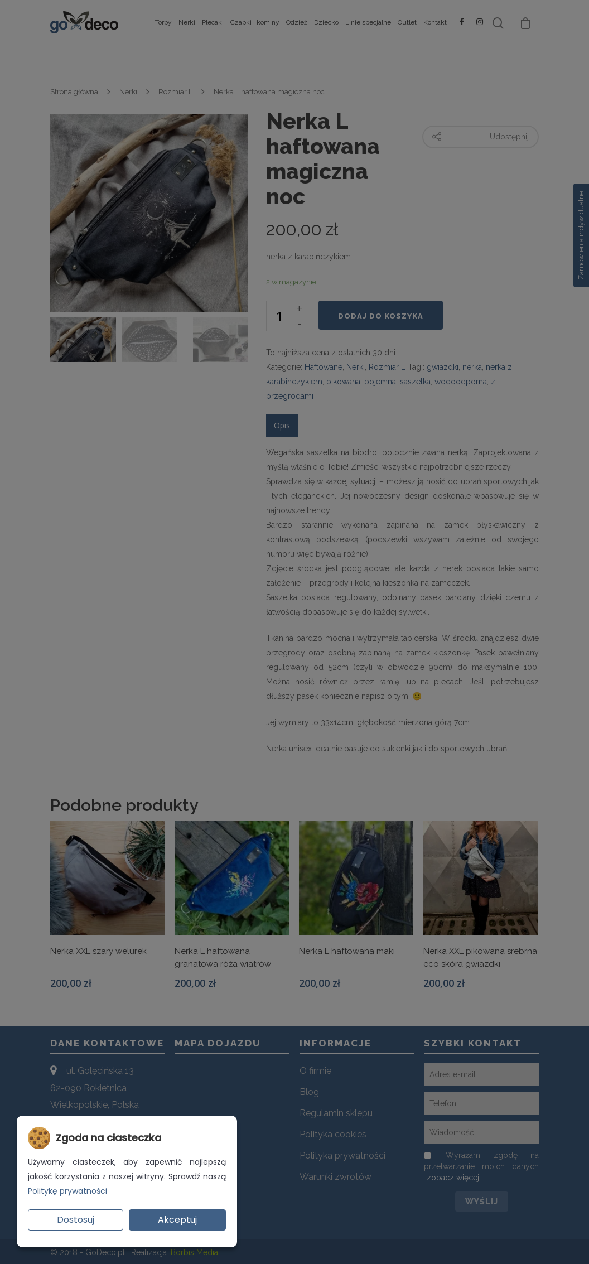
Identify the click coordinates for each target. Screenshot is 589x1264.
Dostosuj (75, 1219)
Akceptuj (177, 1219)
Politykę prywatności (67, 1191)
